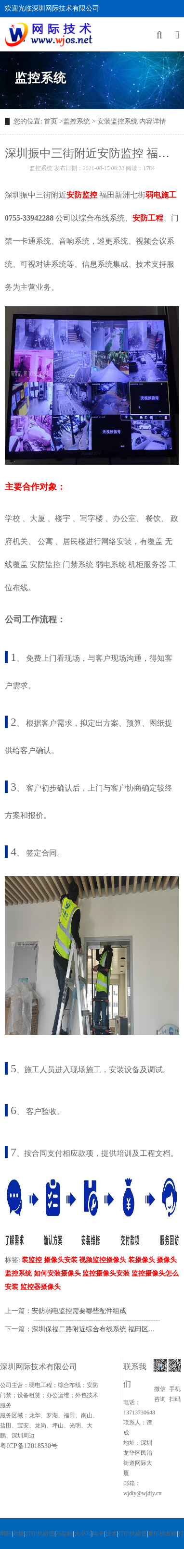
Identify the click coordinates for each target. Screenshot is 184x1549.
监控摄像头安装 (106, 1273)
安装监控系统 (117, 121)
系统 (19, 1533)
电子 (98, 1533)
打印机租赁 (40, 1533)
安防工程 (147, 218)
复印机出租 (162, 1533)
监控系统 (40, 78)
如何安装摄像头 (57, 1273)
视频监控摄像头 (102, 1260)
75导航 (64, 1533)
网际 (6, 1533)
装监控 (32, 1260)
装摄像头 (141, 1260)
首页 (50, 121)
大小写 (83, 1533)
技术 (111, 1533)
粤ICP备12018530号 (29, 1446)
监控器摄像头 (40, 1286)
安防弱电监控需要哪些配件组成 (79, 1310)
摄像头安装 (61, 1260)
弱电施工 (160, 195)
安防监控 (81, 195)
